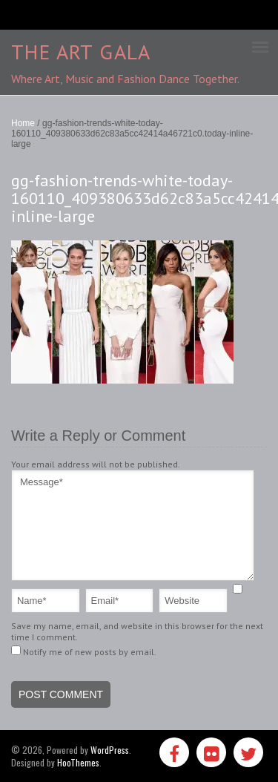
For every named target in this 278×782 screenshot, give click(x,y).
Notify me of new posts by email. (89, 651)
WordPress (109, 749)
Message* (132, 525)
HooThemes (78, 762)
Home (23, 123)
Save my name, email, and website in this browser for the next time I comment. (137, 631)
